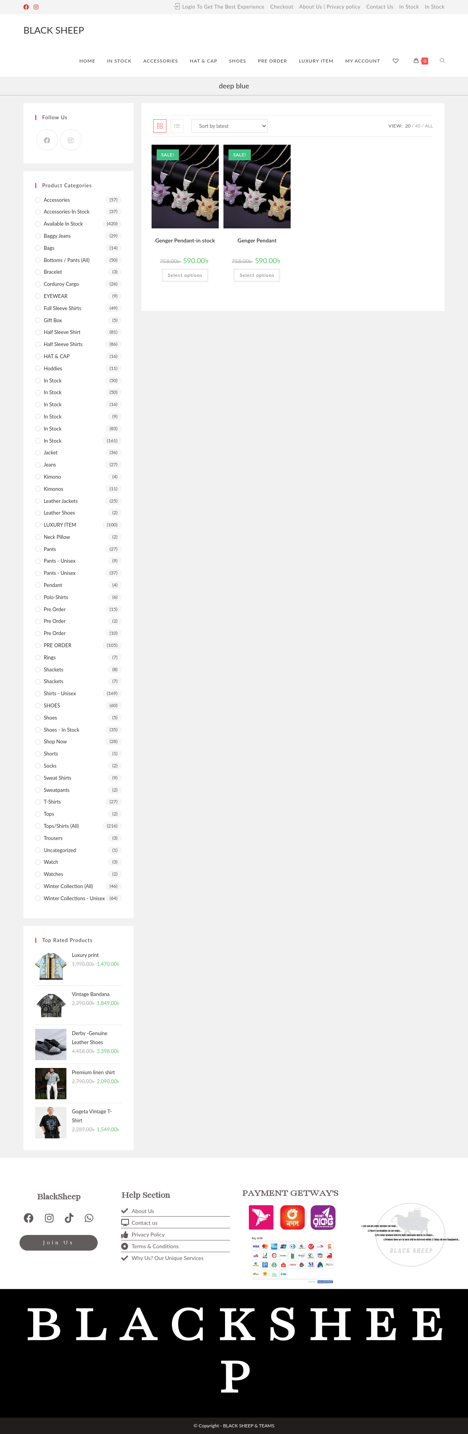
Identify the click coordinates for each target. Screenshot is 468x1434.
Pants (50, 549)
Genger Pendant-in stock (185, 240)
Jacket (51, 452)
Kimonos (53, 489)
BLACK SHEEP (53, 30)
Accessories (57, 200)
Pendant (53, 585)
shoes (50, 717)
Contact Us (379, 7)
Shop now (55, 741)
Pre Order (55, 621)
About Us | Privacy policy (330, 7)
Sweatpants (57, 790)
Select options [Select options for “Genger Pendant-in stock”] (185, 275)
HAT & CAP (57, 356)
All (429, 126)
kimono (52, 477)
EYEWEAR (56, 296)
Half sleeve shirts (63, 344)
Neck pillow (57, 537)
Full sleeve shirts (62, 308)
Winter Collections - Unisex (74, 898)
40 (417, 126)
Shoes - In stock (61, 730)
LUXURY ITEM (60, 525)
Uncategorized (60, 850)
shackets (53, 681)
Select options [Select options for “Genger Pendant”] (256, 275)
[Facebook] (27, 7)
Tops (49, 814)
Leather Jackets (61, 501)
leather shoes (59, 513)
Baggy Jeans (57, 236)
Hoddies (53, 368)
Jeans (50, 464)
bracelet (53, 272)
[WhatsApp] (89, 1218)
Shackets (53, 669)
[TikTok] (69, 1218)
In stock (53, 441)
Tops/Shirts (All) (61, 826)
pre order (55, 609)
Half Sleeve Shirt (62, 332)
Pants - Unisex (60, 561)
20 (408, 126)
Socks (50, 766)
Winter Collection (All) (68, 886)
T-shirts (52, 802)
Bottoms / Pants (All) (66, 260)
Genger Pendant (257, 240)
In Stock (409, 7)
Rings (50, 657)
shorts (51, 753)
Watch (51, 862)
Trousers (53, 838)
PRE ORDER (57, 645)
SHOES (52, 705)
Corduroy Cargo (61, 284)
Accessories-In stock (66, 211)
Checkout (281, 7)
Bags (49, 248)
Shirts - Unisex (60, 693)
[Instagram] (36, 7)
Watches (53, 874)
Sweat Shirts (57, 778)
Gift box (53, 320)
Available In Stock (63, 224)
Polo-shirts (56, 597)
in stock (53, 428)
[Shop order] (229, 126)
